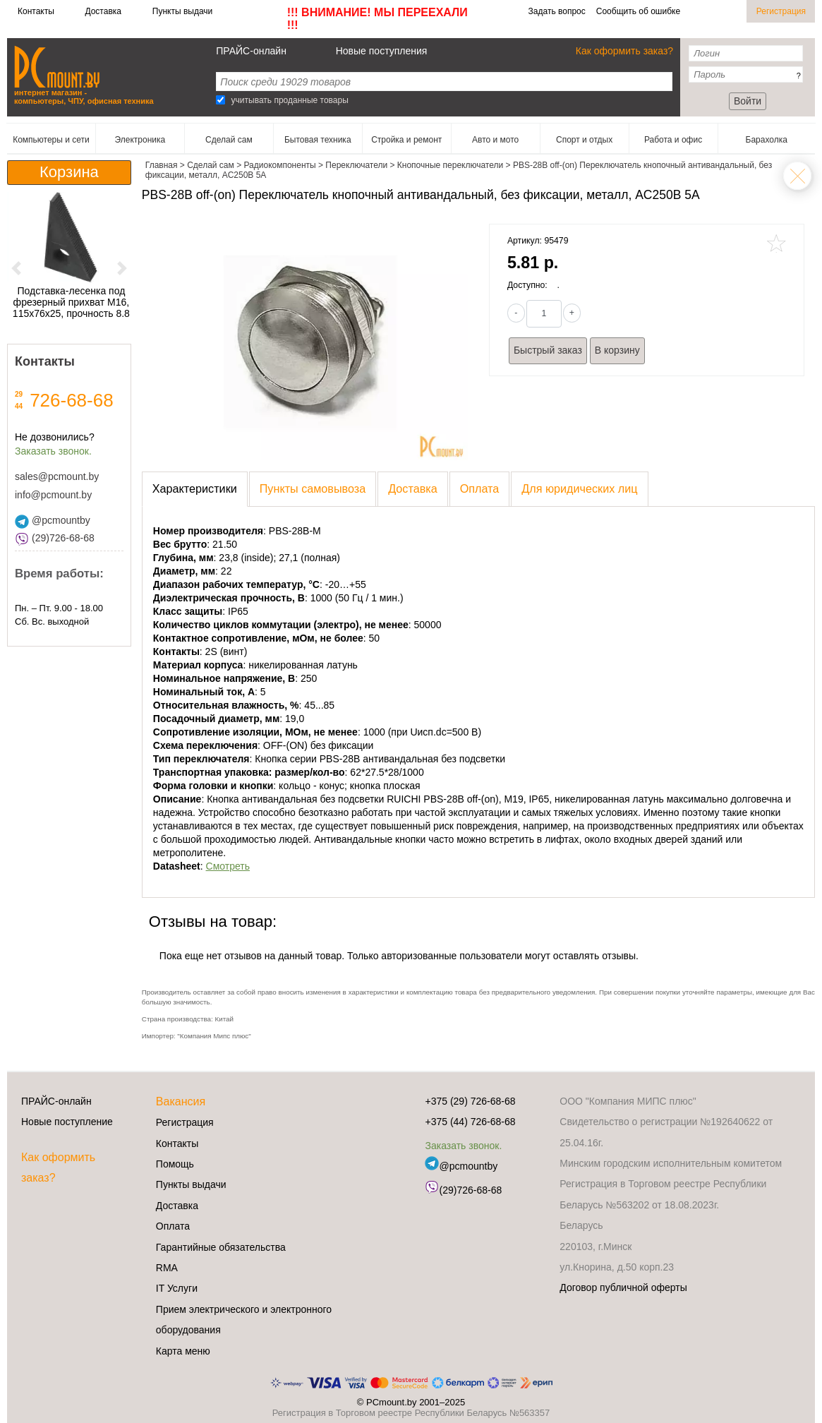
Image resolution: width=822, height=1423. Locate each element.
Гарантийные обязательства (221, 1247)
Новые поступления (382, 50)
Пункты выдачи (182, 11)
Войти (747, 101)
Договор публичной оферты (623, 1287)
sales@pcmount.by (57, 476)
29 (19, 394)
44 (19, 406)
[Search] (220, 99)
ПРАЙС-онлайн (251, 50)
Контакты (36, 11)
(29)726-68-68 (55, 538)
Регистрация (781, 11)
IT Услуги (177, 1288)
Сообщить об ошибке (638, 11)
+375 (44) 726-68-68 (470, 1121)
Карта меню (183, 1351)
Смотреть (228, 866)
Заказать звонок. (53, 451)
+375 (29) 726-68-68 (470, 1101)
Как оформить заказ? (624, 50)
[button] (16, 268)
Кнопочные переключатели (797, 176)
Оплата (173, 1226)
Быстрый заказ (548, 350)
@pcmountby (52, 520)
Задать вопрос (557, 11)
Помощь (175, 1164)
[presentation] (195, 489)
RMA (167, 1267)
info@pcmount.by (53, 494)
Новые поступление (67, 1121)
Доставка (103, 11)
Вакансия (180, 1101)
